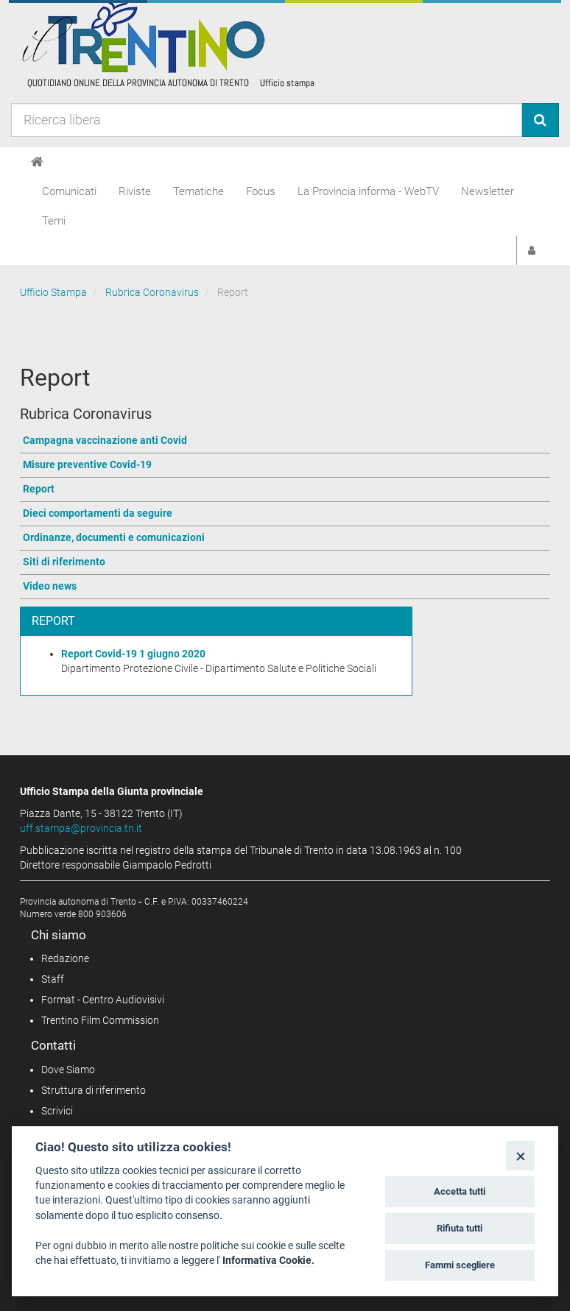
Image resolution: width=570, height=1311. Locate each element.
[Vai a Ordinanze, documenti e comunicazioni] (285, 538)
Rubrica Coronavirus (152, 292)
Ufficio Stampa (53, 292)
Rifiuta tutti (459, 1228)
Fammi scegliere (460, 1265)
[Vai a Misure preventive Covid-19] (285, 465)
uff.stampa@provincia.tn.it (81, 828)
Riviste (135, 191)
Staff (52, 979)
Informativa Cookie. (268, 1260)
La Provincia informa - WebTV (368, 191)
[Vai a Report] (285, 490)
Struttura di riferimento (93, 1090)
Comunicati (69, 191)
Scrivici (57, 1111)
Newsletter (487, 191)
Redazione (65, 958)
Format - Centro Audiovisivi (102, 1000)
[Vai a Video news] (285, 587)
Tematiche (198, 191)
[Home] (37, 162)
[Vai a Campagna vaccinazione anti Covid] (285, 441)
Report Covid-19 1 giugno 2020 (133, 654)
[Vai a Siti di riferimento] (285, 563)
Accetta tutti (459, 1191)
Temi (54, 220)
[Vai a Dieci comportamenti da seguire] (285, 514)
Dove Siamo (68, 1069)
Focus (260, 191)
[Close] (520, 1155)
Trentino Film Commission (100, 1020)
